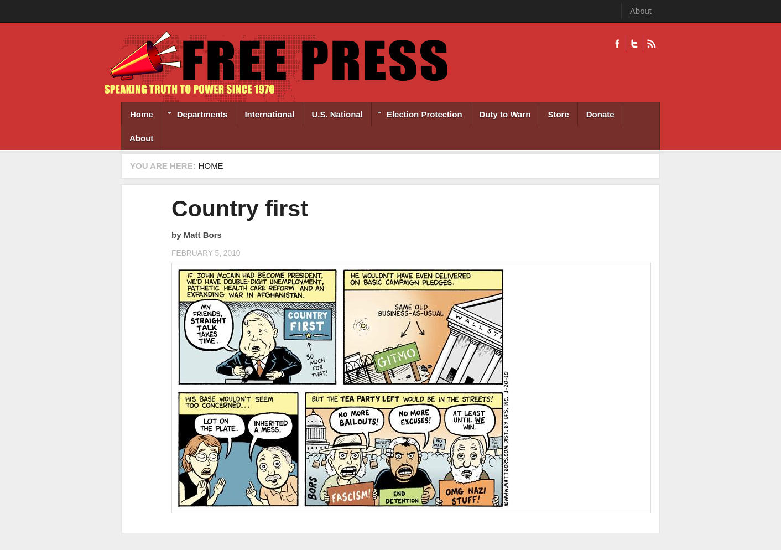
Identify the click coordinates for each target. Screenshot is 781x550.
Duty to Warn (505, 114)
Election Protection (417, 115)
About (641, 10)
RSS (651, 43)
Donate (600, 114)
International (269, 114)
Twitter (634, 43)
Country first (239, 208)
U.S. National (337, 114)
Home (141, 114)
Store (558, 114)
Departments (195, 115)
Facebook (617, 43)
